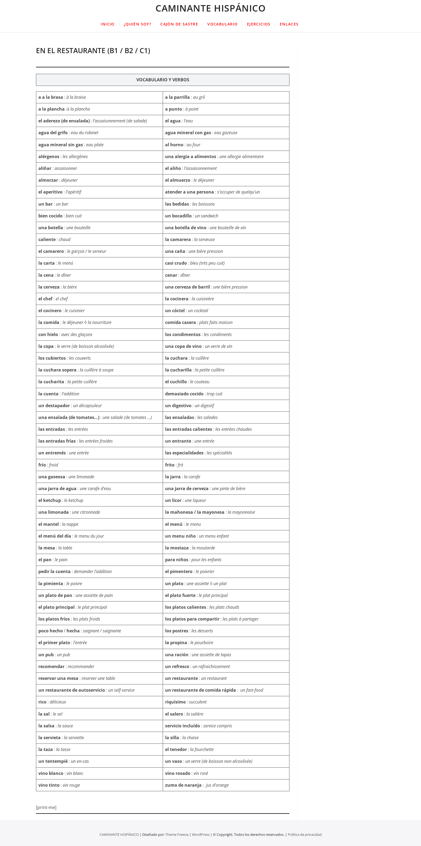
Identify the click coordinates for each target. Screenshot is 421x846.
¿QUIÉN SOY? (137, 24)
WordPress (200, 834)
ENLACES (289, 24)
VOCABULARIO (222, 24)
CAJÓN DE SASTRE (179, 24)
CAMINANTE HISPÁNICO (210, 8)
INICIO (107, 24)
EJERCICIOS (259, 24)
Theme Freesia (176, 834)
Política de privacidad (305, 834)
